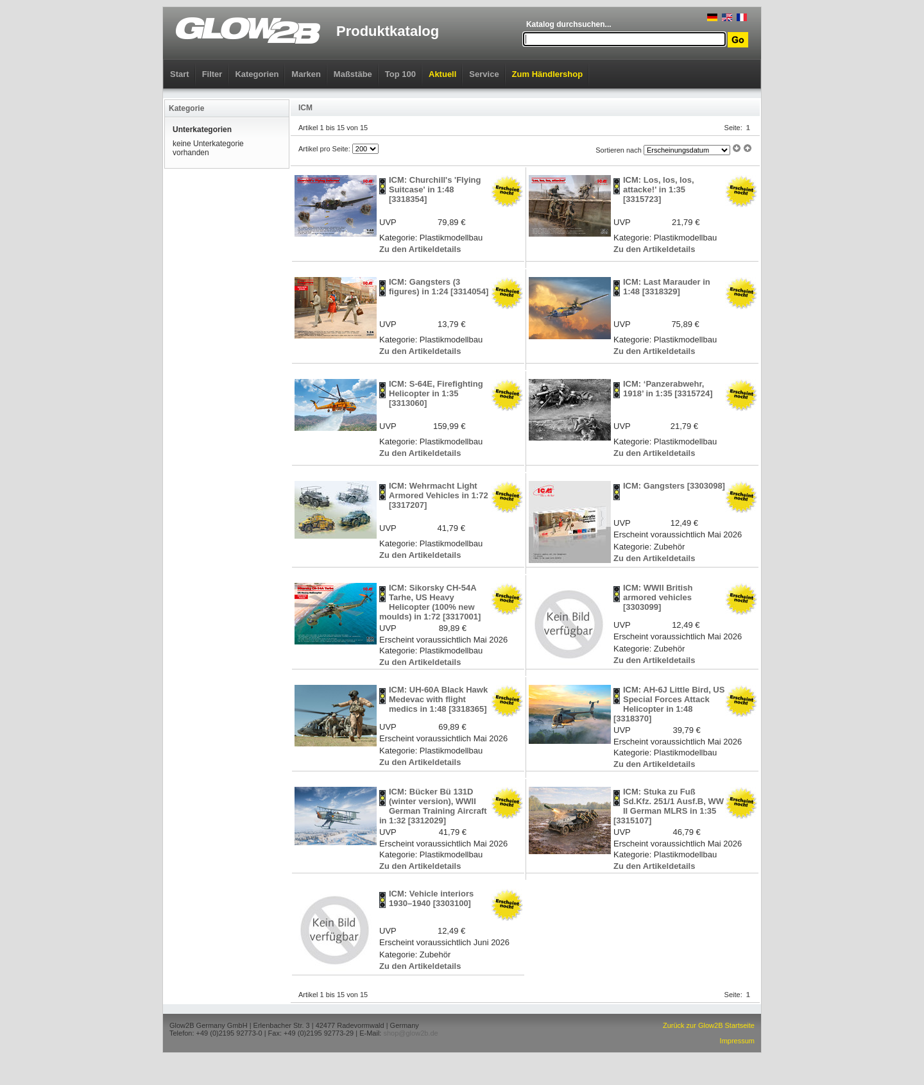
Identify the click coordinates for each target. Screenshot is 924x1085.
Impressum (737, 1041)
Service (484, 74)
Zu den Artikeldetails (420, 249)
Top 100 (400, 74)
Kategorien (256, 74)
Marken (306, 74)
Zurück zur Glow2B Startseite (709, 1025)
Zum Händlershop (547, 74)
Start (179, 74)
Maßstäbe (353, 74)
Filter (212, 74)
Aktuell (442, 74)
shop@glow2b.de (410, 1033)
